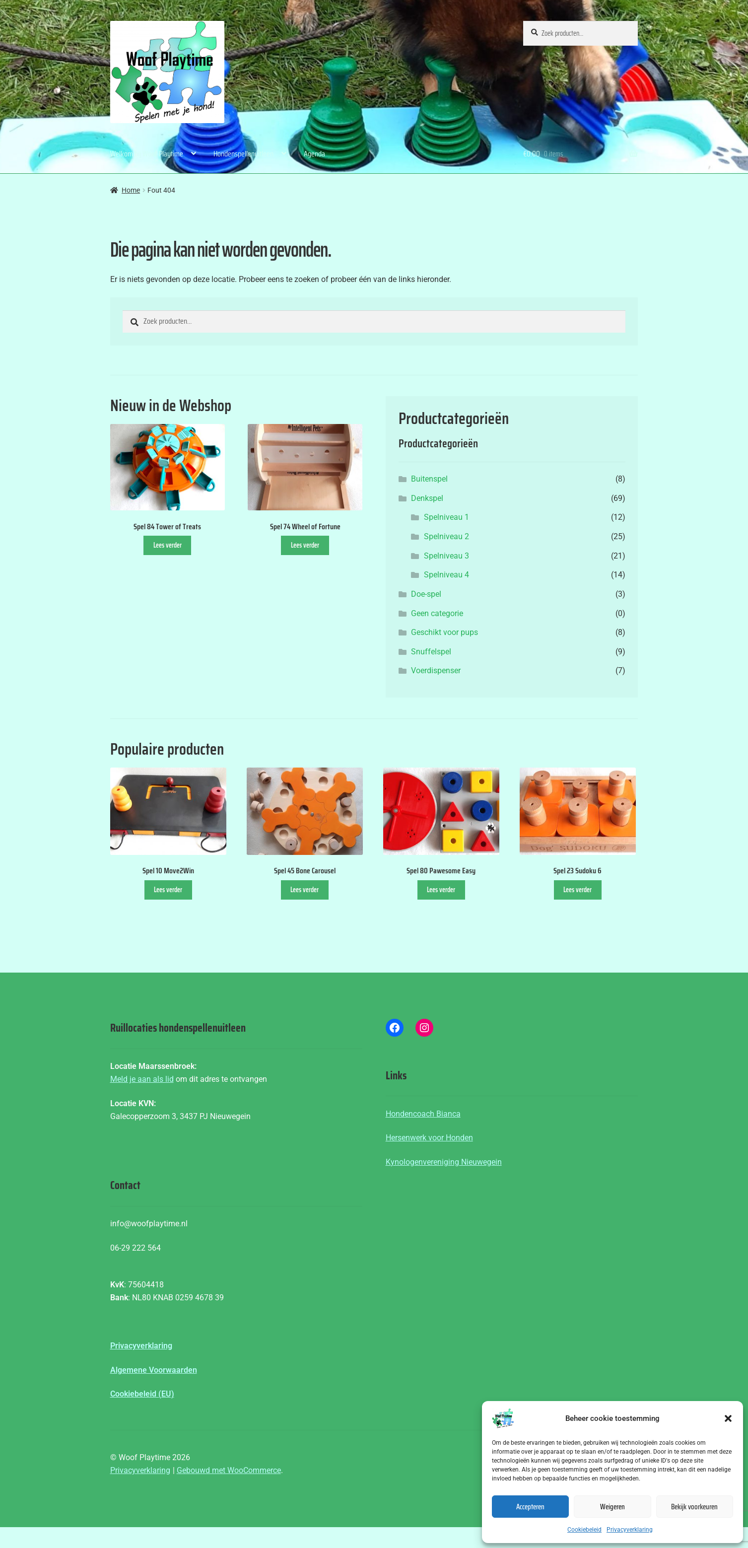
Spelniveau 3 (446, 556)
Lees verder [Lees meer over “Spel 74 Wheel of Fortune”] (305, 545)
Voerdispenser (436, 670)
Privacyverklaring (630, 1529)
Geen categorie (437, 613)
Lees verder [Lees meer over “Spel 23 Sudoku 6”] (577, 889)
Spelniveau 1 (446, 517)
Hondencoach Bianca (423, 1114)
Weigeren (612, 1507)
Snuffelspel (431, 651)
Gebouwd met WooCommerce (229, 1470)
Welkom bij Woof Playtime (146, 153)
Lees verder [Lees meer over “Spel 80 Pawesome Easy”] (441, 889)
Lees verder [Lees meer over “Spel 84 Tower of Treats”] (167, 545)
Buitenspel (429, 479)
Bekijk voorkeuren (694, 1507)
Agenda (314, 153)
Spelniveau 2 (446, 536)
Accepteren (530, 1507)
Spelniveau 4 (446, 574)
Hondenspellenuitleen (243, 153)
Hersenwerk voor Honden (429, 1137)
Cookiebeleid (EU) (142, 1394)
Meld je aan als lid (142, 1079)
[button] (728, 1418)
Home (131, 190)
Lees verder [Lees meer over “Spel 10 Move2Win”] (168, 889)
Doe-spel (426, 594)
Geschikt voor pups (444, 632)
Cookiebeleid (584, 1529)
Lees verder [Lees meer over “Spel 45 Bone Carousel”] (304, 889)
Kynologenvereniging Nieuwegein (444, 1162)
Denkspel (427, 498)
